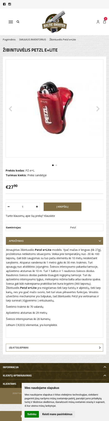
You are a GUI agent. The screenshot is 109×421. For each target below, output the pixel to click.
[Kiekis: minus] (8, 206)
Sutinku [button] (31, 414)
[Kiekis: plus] (37, 206)
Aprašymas (16, 241)
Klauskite (49, 216)
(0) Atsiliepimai (19, 347)
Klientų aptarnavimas (17, 375)
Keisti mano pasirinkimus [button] (57, 414)
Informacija (11, 367)
